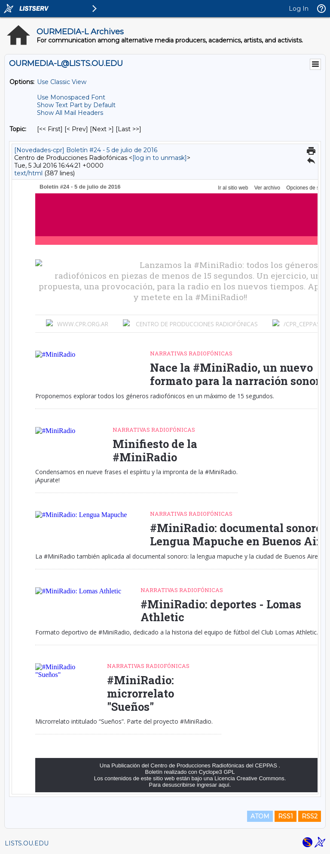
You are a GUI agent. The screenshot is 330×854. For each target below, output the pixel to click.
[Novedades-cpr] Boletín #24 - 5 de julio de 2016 (85, 150)
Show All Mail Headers (70, 113)
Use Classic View (61, 82)
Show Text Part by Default (76, 105)
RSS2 (310, 816)
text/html (28, 173)
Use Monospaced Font (71, 97)
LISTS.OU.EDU (27, 843)
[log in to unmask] (159, 158)
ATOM (260, 816)
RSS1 (285, 816)
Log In (299, 8)
